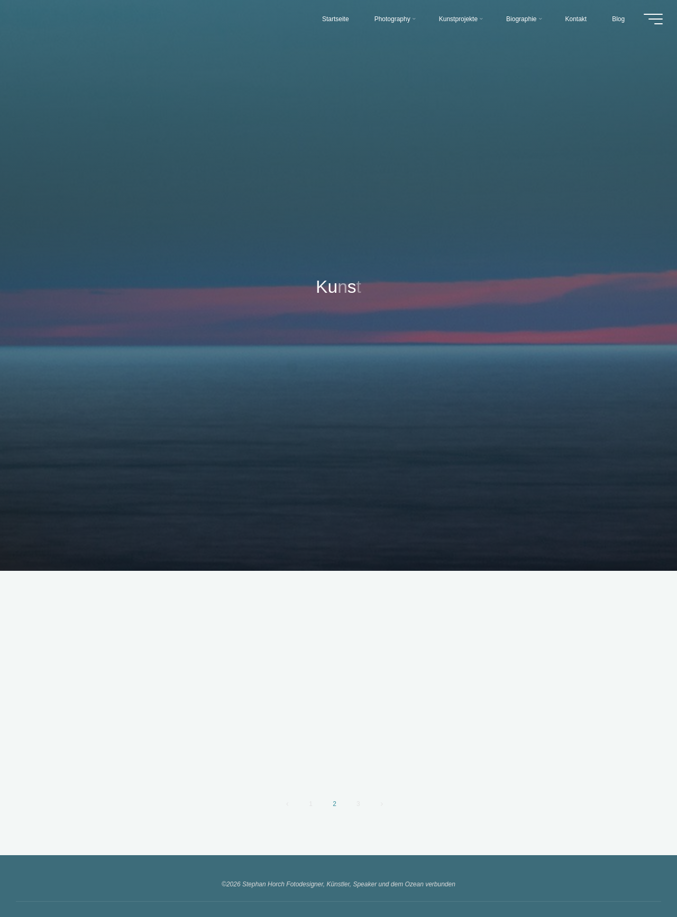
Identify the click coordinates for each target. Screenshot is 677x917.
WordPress (375, 887)
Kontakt (289, 866)
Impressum (331, 866)
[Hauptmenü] (651, 20)
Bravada (339, 887)
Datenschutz (380, 866)
